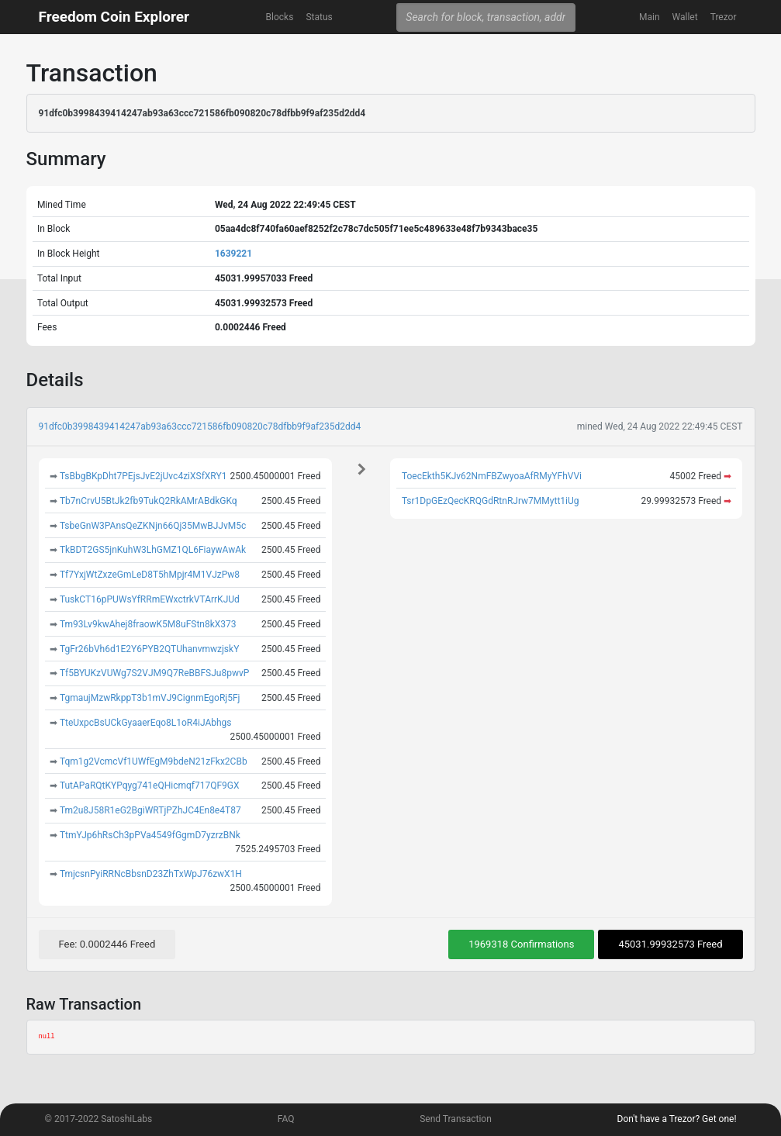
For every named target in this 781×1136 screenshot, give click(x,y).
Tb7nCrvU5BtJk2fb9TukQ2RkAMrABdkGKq (148, 500)
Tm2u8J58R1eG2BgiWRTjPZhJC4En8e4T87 (150, 810)
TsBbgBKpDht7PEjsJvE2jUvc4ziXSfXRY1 (143, 476)
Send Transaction (456, 1119)
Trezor (723, 17)
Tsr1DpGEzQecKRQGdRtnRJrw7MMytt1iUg (490, 500)
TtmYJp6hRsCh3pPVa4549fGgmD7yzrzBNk (150, 835)
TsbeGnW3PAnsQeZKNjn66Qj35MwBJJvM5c (153, 525)
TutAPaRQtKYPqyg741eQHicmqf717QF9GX (150, 785)
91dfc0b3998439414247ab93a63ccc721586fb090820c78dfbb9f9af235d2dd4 (200, 426)
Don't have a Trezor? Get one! (677, 1119)
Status (319, 17)
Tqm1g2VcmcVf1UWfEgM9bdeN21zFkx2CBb (153, 761)
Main (649, 17)
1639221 (233, 253)
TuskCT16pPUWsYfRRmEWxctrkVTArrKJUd (150, 599)
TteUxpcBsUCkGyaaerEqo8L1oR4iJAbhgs (146, 722)
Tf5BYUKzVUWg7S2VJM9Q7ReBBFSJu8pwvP (154, 673)
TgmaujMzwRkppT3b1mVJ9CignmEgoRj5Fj (150, 697)
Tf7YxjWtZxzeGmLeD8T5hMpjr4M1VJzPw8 (150, 574)
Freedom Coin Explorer (114, 17)
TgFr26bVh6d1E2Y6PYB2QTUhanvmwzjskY (149, 649)
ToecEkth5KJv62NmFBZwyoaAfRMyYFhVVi (492, 476)
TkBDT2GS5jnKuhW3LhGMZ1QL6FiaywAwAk (153, 549)
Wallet (685, 17)
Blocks (280, 17)
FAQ (286, 1119)
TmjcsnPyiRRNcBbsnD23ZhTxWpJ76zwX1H (151, 873)
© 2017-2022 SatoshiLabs (99, 1119)
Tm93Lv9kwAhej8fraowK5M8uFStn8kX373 (148, 624)
